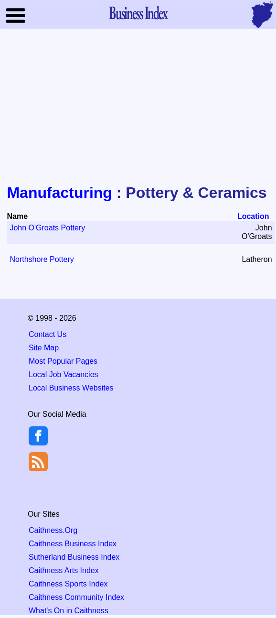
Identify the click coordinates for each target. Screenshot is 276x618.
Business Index (138, 12)
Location (253, 216)
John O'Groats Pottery (47, 228)
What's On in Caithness (68, 611)
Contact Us (47, 334)
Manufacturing (59, 192)
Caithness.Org (53, 530)
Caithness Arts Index (64, 570)
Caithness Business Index (73, 544)
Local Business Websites (71, 388)
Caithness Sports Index (68, 584)
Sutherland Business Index (74, 557)
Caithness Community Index (76, 597)
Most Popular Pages (63, 361)
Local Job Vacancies (63, 374)
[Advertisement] (138, 107)
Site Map (44, 348)
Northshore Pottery (42, 259)
